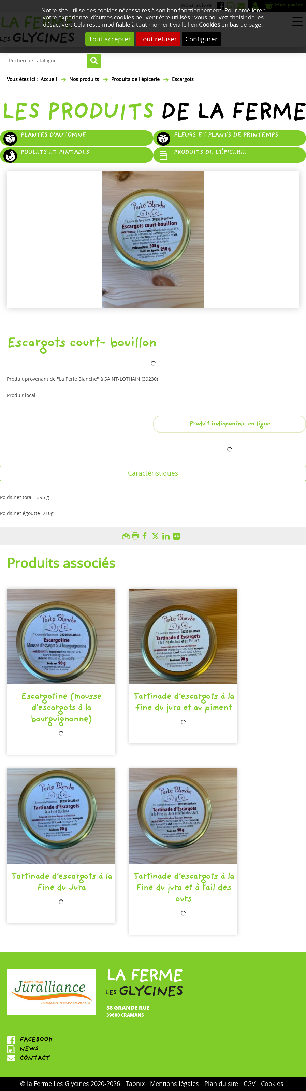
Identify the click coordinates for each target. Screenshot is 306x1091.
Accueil (49, 79)
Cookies (209, 24)
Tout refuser (158, 39)
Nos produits (84, 79)
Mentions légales (174, 1084)
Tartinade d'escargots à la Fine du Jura (61, 883)
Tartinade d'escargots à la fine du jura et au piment (183, 703)
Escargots (183, 79)
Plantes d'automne (53, 136)
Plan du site (221, 1084)
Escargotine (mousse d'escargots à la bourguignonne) (61, 708)
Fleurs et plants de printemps (226, 136)
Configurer (201, 39)
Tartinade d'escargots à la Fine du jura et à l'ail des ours (183, 888)
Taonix (135, 1084)
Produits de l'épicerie (135, 79)
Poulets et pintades (54, 153)
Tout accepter (110, 39)
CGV (250, 1084)
